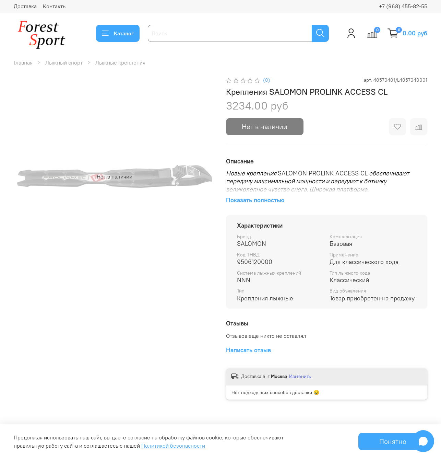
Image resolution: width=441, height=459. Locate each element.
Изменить (300, 376)
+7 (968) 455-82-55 (403, 6)
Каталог (118, 33)
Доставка (25, 6)
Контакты (55, 6)
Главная (23, 62)
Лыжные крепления (120, 62)
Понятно (392, 441)
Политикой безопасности (173, 445)
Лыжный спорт (64, 62)
